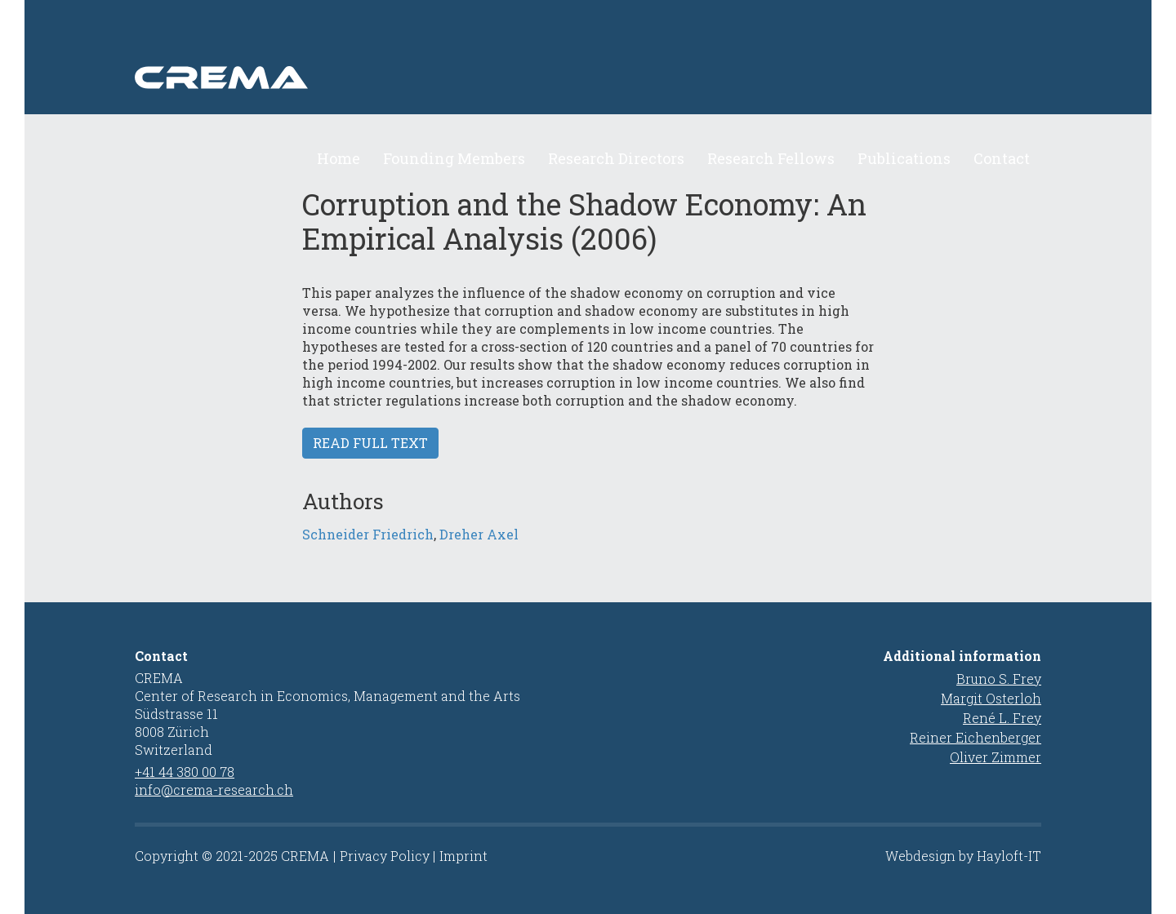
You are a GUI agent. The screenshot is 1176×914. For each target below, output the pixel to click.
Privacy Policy (385, 855)
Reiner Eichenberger (975, 737)
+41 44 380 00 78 (184, 771)
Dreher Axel (479, 534)
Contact (1001, 158)
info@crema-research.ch (214, 789)
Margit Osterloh (991, 698)
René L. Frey (1002, 717)
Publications (904, 158)
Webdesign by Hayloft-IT (963, 855)
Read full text (370, 442)
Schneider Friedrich (368, 534)
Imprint (463, 855)
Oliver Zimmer (995, 756)
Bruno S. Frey (998, 678)
